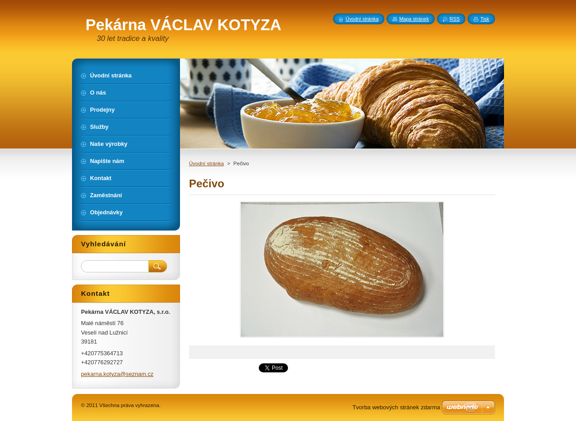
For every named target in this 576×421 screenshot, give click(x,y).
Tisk (484, 19)
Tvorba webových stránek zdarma (396, 407)
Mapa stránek (414, 19)
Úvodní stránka (206, 163)
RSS (454, 19)
